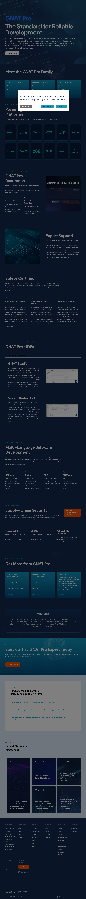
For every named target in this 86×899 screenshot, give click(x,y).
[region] (43, 100)
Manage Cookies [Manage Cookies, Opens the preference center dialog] (26, 106)
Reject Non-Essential (47, 106)
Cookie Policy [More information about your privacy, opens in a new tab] (38, 102)
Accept (61, 106)
